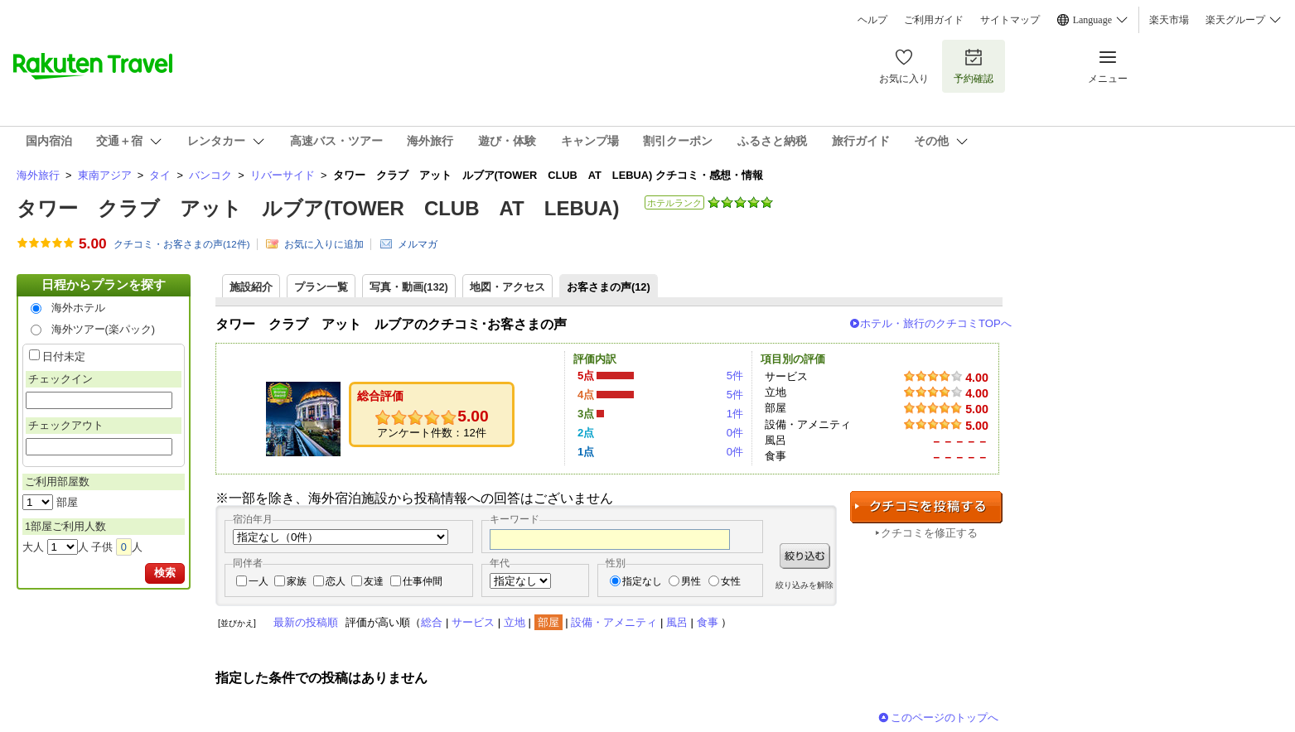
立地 (514, 622)
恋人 (335, 581)
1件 (735, 413)
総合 (431, 622)
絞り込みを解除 (805, 585)
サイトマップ (1010, 20)
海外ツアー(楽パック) (103, 329)
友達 (374, 581)
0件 (735, 432)
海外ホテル (78, 307)
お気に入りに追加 (324, 244)
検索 (165, 572)
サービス (473, 622)
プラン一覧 (321, 287)
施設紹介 (251, 287)
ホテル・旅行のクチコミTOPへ (936, 323)
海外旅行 (38, 175)
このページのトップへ (944, 717)
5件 (735, 375)
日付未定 (63, 356)
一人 (258, 581)
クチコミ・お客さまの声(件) (182, 244)
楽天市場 (1169, 20)
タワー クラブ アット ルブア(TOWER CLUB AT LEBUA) (318, 208)
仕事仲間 (422, 581)
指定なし (642, 581)
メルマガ (417, 244)
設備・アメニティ (614, 622)
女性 (731, 581)
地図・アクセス (507, 287)
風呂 (677, 622)
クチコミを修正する (929, 533)
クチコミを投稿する (926, 507)
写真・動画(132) (409, 287)
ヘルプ (872, 20)
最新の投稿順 (305, 622)
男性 (691, 581)
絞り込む (805, 556)
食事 (707, 622)
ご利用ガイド (934, 20)
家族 (297, 581)
